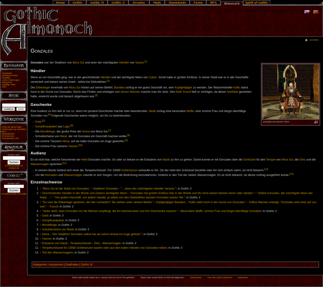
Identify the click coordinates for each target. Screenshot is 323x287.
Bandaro (119, 87)
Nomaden (51, 175)
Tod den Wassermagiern (57, 252)
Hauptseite (7, 73)
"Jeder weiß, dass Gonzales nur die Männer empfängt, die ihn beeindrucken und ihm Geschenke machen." (110, 211)
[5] (43, 120)
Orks (302, 159)
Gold (38, 121)
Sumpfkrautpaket (46, 126)
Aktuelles (6, 78)
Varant (139, 62)
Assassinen (55, 264)
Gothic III (87, 264)
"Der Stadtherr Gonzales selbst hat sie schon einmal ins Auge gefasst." (97, 234)
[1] (145, 61)
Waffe (190, 111)
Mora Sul (78, 62)
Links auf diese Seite (11, 127)
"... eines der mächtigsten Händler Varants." (148, 188)
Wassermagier (40, 164)
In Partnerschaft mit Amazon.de (14, 167)
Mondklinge (47, 131)
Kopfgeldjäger (183, 87)
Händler (124, 62)
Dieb (179, 91)
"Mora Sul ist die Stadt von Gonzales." (66, 188)
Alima (65, 141)
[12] (266, 169)
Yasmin (72, 146)
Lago (66, 126)
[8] (128, 135)
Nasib (152, 111)
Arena (86, 131)
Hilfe (4, 87)
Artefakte (232, 91)
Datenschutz (196, 277)
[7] (109, 130)
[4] (49, 114)
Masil (63, 136)
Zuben (153, 77)
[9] (126, 140)
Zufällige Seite (8, 84)
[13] (291, 174)
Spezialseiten (8, 134)
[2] (108, 80)
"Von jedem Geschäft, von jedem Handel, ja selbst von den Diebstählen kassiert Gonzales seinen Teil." (119, 197)
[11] (64, 163)
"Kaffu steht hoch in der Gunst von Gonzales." (217, 202)
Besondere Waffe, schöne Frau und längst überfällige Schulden (221, 211)
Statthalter (72, 264)
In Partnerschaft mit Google (13, 194)
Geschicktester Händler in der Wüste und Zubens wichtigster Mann (84, 193)
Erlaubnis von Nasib (55, 243)
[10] (80, 145)
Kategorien (40, 264)
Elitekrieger (43, 87)
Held (84, 159)
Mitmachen (7, 82)
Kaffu (236, 87)
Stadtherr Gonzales (105, 188)
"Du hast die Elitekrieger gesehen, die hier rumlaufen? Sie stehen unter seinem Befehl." (97, 202)
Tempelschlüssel (80, 243)
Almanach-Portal (9, 75)
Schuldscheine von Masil (58, 229)
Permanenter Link (10, 138)
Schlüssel (249, 159)
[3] (96, 95)
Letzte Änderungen (11, 80)
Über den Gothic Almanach (220, 277)
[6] (71, 125)
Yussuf (187, 91)
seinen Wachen (130, 91)
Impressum (243, 277)
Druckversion (8, 136)
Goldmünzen (129, 170)
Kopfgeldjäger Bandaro (171, 202)
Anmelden (314, 40)
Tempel (270, 159)
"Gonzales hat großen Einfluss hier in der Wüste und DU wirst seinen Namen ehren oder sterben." (192, 193)
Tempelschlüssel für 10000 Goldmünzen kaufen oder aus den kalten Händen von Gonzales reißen (104, 247)
